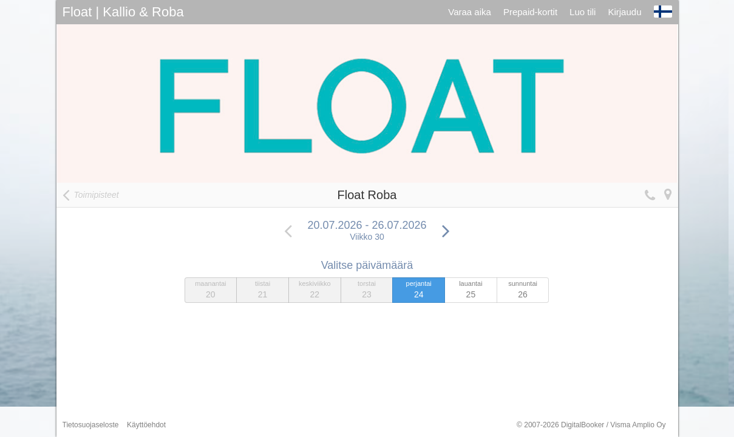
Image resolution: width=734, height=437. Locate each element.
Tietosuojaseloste (91, 425)
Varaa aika (469, 12)
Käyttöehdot (146, 425)
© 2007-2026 (591, 425)
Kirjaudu (624, 12)
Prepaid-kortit (530, 12)
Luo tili (582, 12)
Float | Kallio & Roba (123, 11)
